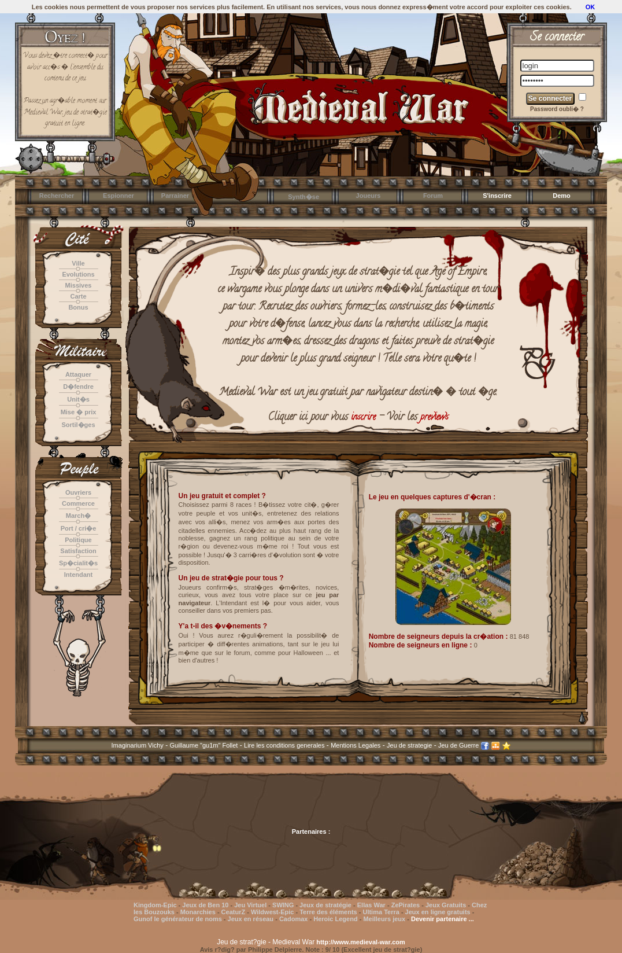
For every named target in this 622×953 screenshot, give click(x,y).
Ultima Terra (380, 911)
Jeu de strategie (409, 745)
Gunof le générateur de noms (178, 918)
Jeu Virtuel (250, 905)
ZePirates (405, 905)
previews (434, 418)
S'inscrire (497, 195)
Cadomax (293, 918)
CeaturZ (233, 911)
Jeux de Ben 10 (205, 905)
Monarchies (198, 911)
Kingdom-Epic (155, 905)
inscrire (363, 418)
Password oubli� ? (557, 109)
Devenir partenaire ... (442, 918)
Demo (562, 195)
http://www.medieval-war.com (360, 942)
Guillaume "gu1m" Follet (204, 745)
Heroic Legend (335, 918)
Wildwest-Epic (272, 911)
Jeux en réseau (252, 918)
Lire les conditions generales (284, 745)
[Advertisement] (311, 803)
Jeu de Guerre (458, 745)
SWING (283, 905)
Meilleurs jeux (384, 918)
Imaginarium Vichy (138, 745)
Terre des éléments (328, 911)
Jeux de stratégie (325, 905)
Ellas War (371, 905)
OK (590, 6)
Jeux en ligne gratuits (438, 911)
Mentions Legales (355, 745)
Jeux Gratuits (445, 905)
